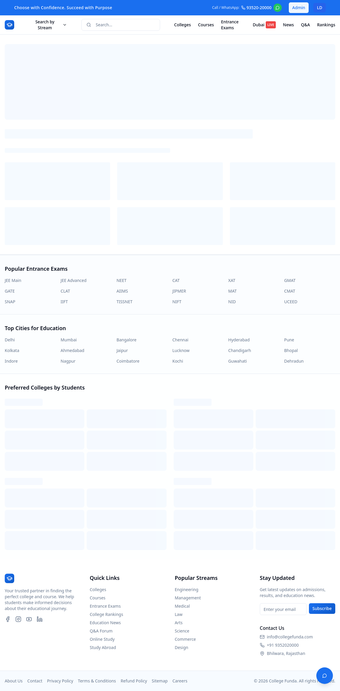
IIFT (64, 301)
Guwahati (237, 361)
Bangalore (127, 340)
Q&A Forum (101, 631)
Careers (180, 681)
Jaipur (122, 350)
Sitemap (160, 681)
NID (232, 301)
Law (179, 614)
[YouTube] (29, 619)
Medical (182, 606)
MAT (232, 291)
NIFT (176, 301)
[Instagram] (18, 619)
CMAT (289, 291)
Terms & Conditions (97, 681)
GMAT (290, 280)
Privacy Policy (60, 681)
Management (188, 598)
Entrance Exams (230, 24)
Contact (34, 681)
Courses (206, 24)
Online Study (102, 639)
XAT (231, 280)
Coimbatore (128, 361)
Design (181, 647)
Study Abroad (103, 647)
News (288, 24)
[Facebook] (8, 619)
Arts (179, 622)
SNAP (10, 301)
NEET (122, 280)
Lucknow (180, 350)
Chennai (180, 340)
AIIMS (122, 291)
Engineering (187, 589)
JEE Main (13, 280)
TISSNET (125, 301)
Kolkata (12, 350)
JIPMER (179, 291)
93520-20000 (256, 7)
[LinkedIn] (40, 619)
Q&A (305, 24)
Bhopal (291, 350)
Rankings (326, 24)
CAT (176, 280)
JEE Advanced (73, 280)
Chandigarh (239, 350)
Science (182, 631)
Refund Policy (134, 681)
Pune (289, 340)
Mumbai (69, 340)
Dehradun (294, 361)
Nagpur (68, 361)
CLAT (65, 291)
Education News (105, 622)
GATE (10, 291)
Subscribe (322, 608)
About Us (13, 681)
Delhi (10, 340)
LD (319, 7)
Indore (11, 361)
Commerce (185, 639)
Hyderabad (238, 340)
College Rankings (106, 614)
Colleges (182, 24)
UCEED (290, 301)
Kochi (177, 361)
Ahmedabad (72, 350)
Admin (298, 7)
